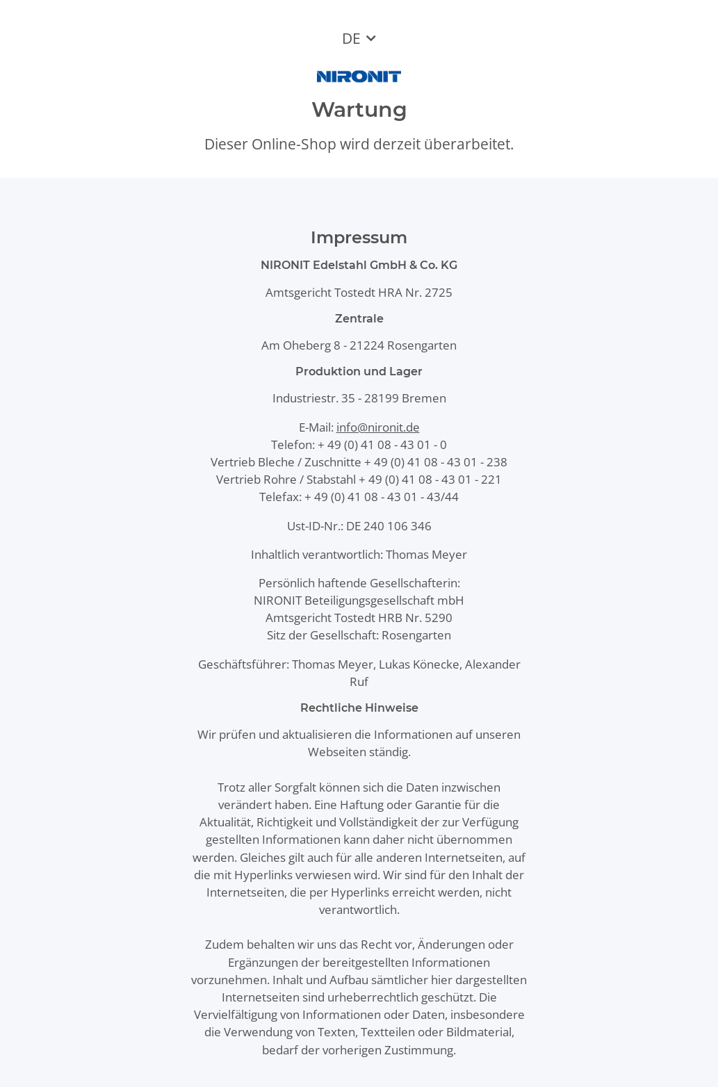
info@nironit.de (378, 427)
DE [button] (351, 38)
